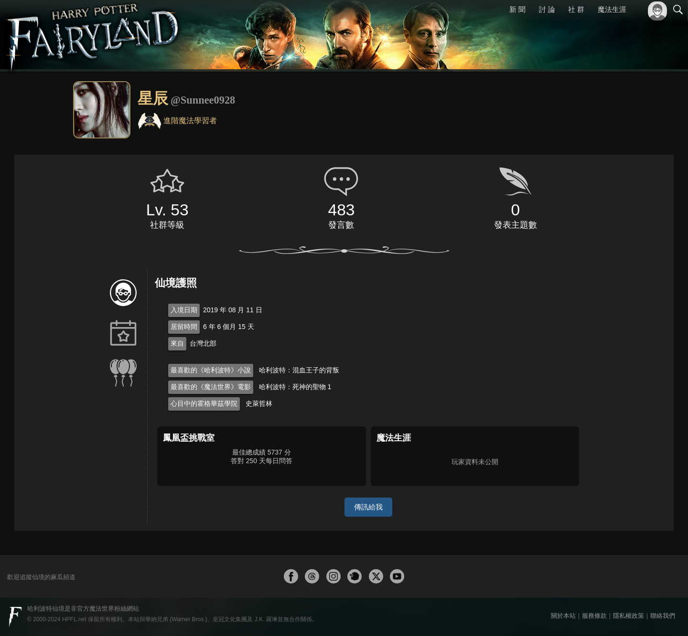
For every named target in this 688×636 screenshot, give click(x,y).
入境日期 (184, 310)
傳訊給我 (368, 507)
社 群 (576, 9)
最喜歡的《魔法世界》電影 (211, 387)
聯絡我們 (662, 615)
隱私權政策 (628, 615)
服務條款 (594, 615)
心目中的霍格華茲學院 (204, 403)
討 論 (547, 9)
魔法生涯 (612, 9)
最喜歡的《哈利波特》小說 (211, 370)
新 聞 (517, 9)
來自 (177, 343)
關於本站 (563, 615)
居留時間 (184, 326)
